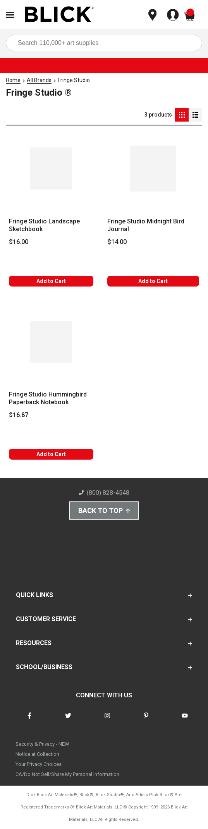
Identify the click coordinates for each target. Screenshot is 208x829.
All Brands (39, 80)
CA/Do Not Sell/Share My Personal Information (67, 774)
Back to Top (104, 510)
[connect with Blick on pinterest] (146, 720)
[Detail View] (195, 115)
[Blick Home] (60, 15)
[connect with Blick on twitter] (68, 720)
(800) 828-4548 (104, 492)
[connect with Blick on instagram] (107, 720)
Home (13, 80)
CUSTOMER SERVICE (46, 619)
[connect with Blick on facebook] (29, 720)
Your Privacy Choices (38, 764)
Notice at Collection (37, 754)
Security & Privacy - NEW (42, 744)
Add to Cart (51, 281)
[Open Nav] (10, 15)
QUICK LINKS (34, 595)
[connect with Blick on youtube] (185, 720)
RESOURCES (34, 643)
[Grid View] (182, 115)
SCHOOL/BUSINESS (44, 667)
